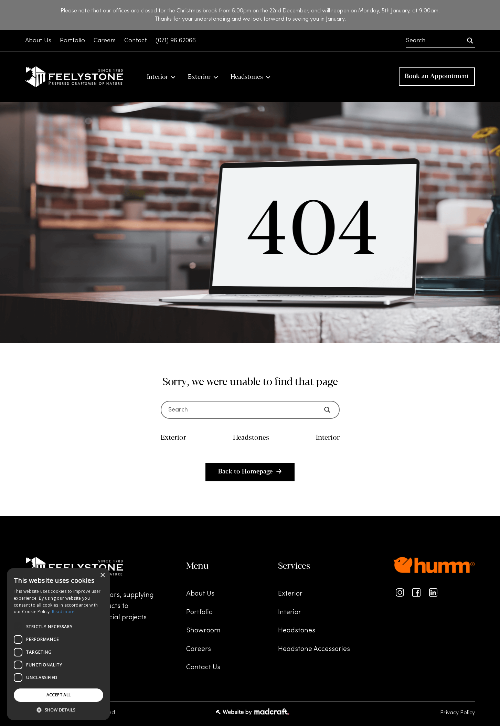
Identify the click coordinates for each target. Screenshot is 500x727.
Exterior (203, 77)
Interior (161, 77)
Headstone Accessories (314, 650)
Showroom (203, 632)
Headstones (251, 77)
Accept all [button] (58, 695)
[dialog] (58, 644)
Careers (198, 650)
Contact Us (203, 668)
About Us (200, 595)
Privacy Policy (457, 714)
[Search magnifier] (470, 40)
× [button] (102, 575)
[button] (58, 710)
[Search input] (435, 40)
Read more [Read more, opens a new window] (63, 611)
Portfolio (199, 613)
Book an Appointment (437, 77)
